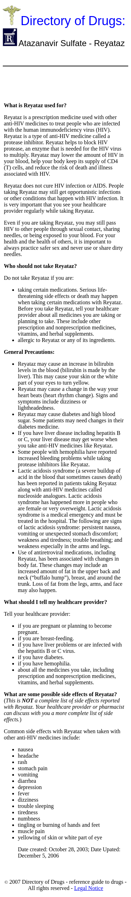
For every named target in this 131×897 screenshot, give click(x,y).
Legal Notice (88, 888)
